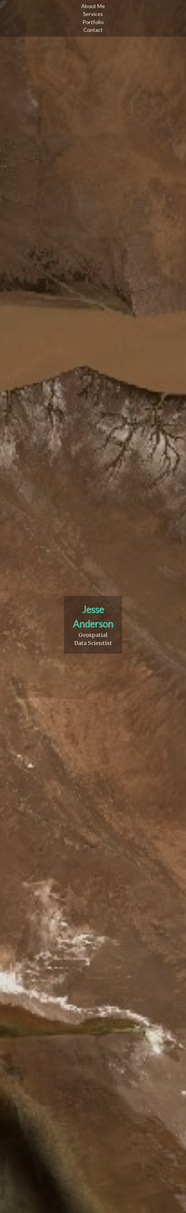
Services (93, 14)
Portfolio (93, 22)
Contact (93, 30)
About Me (93, 6)
